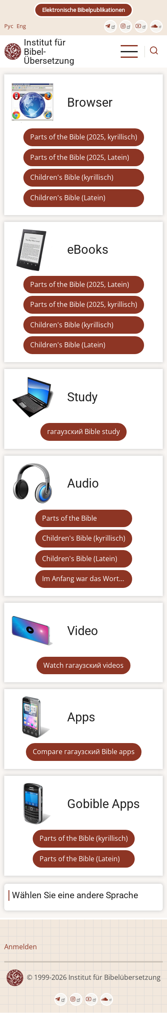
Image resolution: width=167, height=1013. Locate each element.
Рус (8, 26)
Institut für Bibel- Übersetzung (49, 51)
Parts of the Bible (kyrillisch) (84, 838)
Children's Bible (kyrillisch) (71, 177)
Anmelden (20, 946)
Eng (21, 26)
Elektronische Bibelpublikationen (83, 10)
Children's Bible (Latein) (67, 197)
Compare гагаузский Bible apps (84, 751)
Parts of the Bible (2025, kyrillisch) (83, 137)
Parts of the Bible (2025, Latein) (79, 157)
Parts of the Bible (69, 518)
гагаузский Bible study (83, 431)
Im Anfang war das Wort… (83, 578)
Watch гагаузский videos (83, 665)
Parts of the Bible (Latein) (80, 858)
